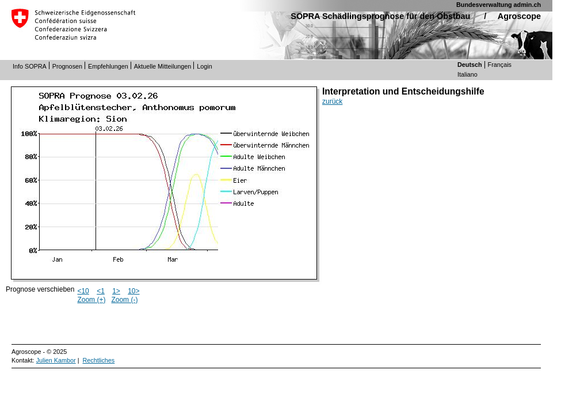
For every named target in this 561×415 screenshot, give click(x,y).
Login (204, 66)
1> (116, 291)
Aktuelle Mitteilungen (163, 66)
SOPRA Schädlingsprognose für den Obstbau (380, 16)
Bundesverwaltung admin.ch (498, 4)
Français (500, 64)
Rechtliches (98, 360)
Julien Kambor (56, 360)
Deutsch (469, 64)
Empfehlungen (108, 66)
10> (133, 291)
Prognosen (67, 66)
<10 (83, 291)
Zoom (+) (91, 300)
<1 (101, 291)
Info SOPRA (30, 66)
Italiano (467, 74)
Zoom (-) (124, 300)
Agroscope (519, 16)
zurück (332, 101)
